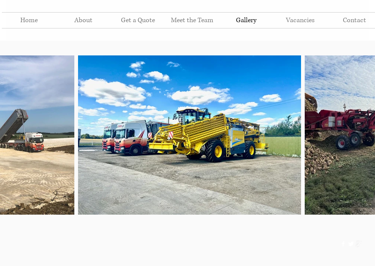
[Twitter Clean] (351, 244)
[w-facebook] (343, 244)
